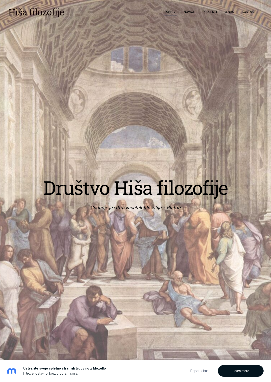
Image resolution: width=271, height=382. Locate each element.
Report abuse (200, 371)
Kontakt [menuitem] (249, 12)
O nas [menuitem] (229, 12)
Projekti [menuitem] (210, 12)
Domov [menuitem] (170, 12)
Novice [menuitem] (189, 12)
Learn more (240, 371)
